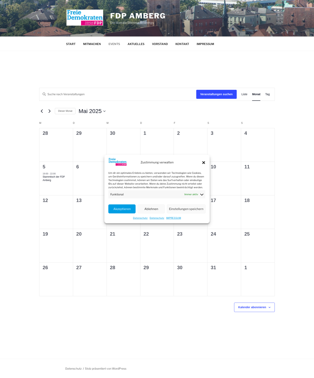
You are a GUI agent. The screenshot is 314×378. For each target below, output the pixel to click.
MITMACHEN (92, 44)
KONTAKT (182, 44)
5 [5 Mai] (44, 166)
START (70, 44)
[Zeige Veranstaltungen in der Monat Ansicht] (256, 94)
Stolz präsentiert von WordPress (105, 368)
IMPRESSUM (173, 217)
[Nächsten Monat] (49, 111)
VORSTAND (160, 44)
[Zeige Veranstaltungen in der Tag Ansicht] (267, 94)
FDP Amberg (138, 15)
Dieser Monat (65, 111)
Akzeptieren (122, 209)
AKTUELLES (136, 44)
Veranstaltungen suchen (216, 94)
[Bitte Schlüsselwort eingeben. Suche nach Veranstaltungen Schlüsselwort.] (117, 94)
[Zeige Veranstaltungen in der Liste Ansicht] (245, 94)
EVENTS (114, 44)
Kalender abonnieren (252, 307)
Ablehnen (151, 209)
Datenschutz (140, 217)
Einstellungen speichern (186, 209)
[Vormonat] (41, 111)
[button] (204, 163)
